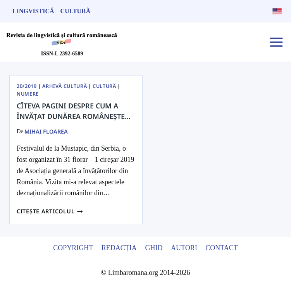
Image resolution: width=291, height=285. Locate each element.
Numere (28, 94)
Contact (221, 248)
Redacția (119, 248)
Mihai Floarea (46, 131)
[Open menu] (276, 42)
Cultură (75, 11)
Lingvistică (33, 11)
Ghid (153, 248)
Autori (184, 248)
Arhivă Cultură (64, 86)
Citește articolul (50, 211)
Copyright (73, 248)
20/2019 (26, 86)
